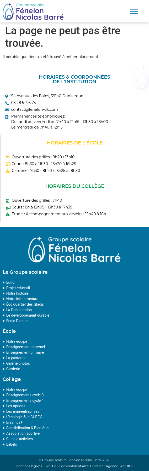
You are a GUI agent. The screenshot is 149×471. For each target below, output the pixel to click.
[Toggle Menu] (134, 11)
